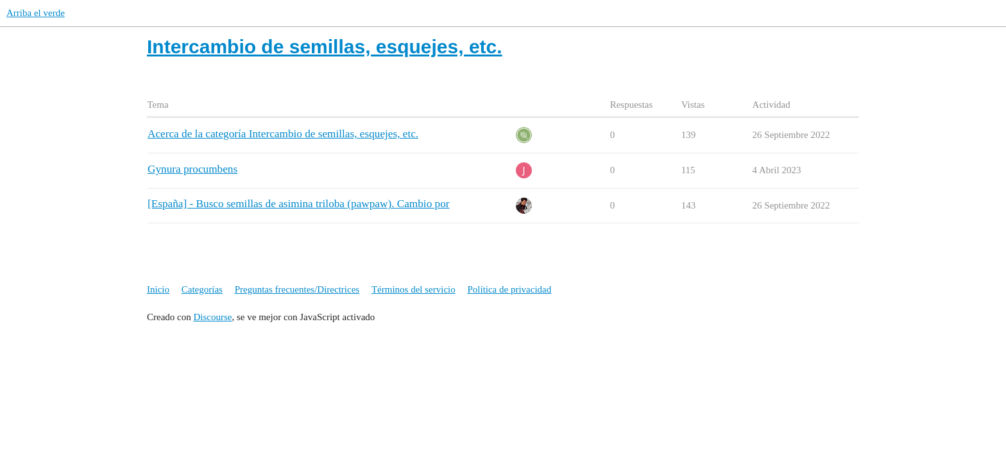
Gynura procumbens (192, 169)
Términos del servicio (413, 289)
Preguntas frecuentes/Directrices (297, 289)
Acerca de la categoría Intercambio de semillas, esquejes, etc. (283, 134)
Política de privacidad (509, 289)
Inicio (158, 289)
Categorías (202, 289)
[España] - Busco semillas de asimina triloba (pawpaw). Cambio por (299, 204)
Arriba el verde (35, 13)
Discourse (212, 317)
